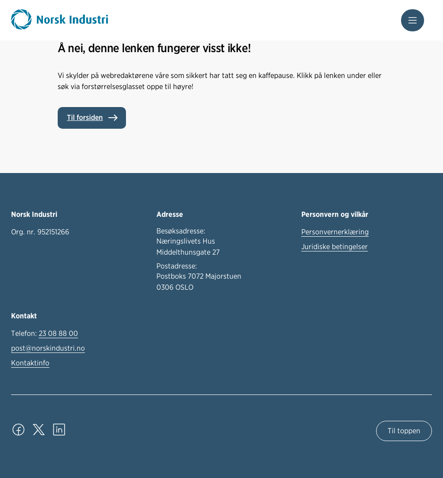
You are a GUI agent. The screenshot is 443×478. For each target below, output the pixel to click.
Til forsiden (85, 117)
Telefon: (44, 333)
